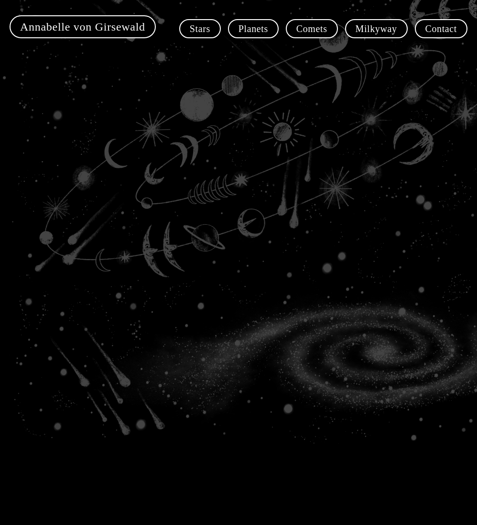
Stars (200, 28)
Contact (441, 28)
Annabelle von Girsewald (82, 27)
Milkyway (376, 28)
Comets (311, 28)
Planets (253, 28)
